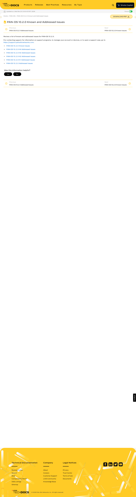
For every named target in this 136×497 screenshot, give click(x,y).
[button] (134, 398)
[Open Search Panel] (114, 5)
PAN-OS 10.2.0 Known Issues (18, 46)
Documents (67, 478)
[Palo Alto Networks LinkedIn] (110, 466)
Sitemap (15, 484)
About (45, 470)
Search (14, 473)
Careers (46, 473)
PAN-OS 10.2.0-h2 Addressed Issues (20, 56)
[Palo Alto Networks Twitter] (116, 466)
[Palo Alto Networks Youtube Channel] (121, 466)
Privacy (66, 470)
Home (5, 16)
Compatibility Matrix (19, 478)
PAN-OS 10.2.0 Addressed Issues (19, 63)
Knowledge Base (49, 481)
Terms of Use (68, 476)
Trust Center (67, 473)
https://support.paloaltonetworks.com (18, 42)
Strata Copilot (125, 5)
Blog (13, 476)
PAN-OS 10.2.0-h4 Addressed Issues (20, 49)
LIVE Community (49, 478)
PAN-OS (12, 16)
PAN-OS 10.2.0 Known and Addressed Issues (32, 16)
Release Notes (17, 470)
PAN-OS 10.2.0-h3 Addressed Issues (20, 53)
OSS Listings (16, 481)
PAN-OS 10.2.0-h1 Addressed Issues (20, 60)
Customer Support (50, 476)
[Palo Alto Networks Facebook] (105, 466)
